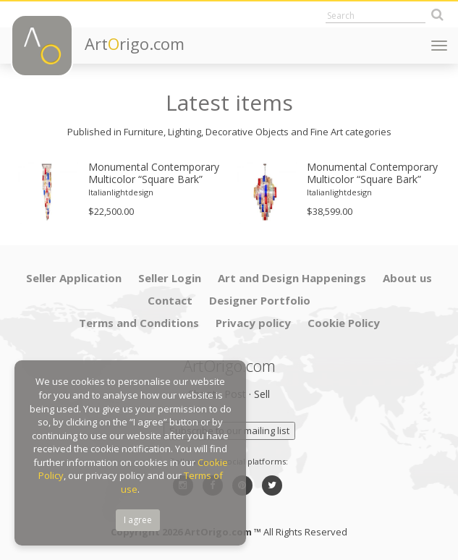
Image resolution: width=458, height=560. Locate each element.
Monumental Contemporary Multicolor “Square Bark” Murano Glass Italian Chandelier (372, 174)
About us (407, 278)
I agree (138, 520)
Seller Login (169, 278)
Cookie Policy (344, 322)
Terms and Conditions (139, 322)
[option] (120, 192)
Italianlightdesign (120, 192)
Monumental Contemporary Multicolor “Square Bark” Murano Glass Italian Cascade (153, 174)
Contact (170, 300)
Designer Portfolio (259, 300)
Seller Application (74, 278)
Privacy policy (253, 322)
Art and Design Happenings (292, 278)
